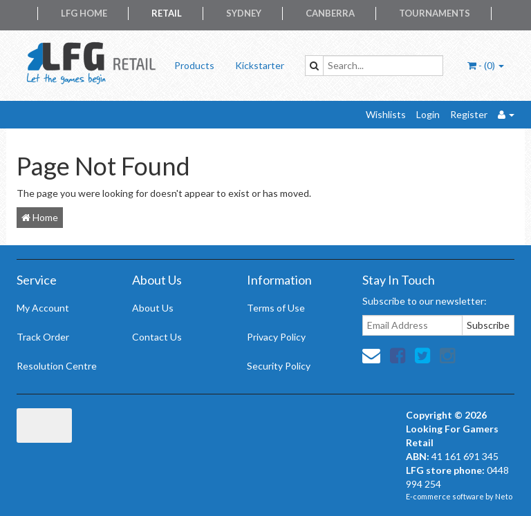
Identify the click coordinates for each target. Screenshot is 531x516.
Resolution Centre (57, 366)
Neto (503, 496)
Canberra (330, 13)
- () (485, 65)
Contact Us (157, 337)
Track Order (43, 337)
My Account (43, 308)
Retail (166, 13)
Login (428, 114)
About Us (153, 308)
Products (194, 65)
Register (468, 114)
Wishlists (386, 114)
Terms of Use (276, 308)
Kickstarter (259, 65)
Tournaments (434, 13)
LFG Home (84, 13)
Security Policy (278, 366)
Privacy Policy (276, 337)
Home (39, 217)
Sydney (243, 13)
